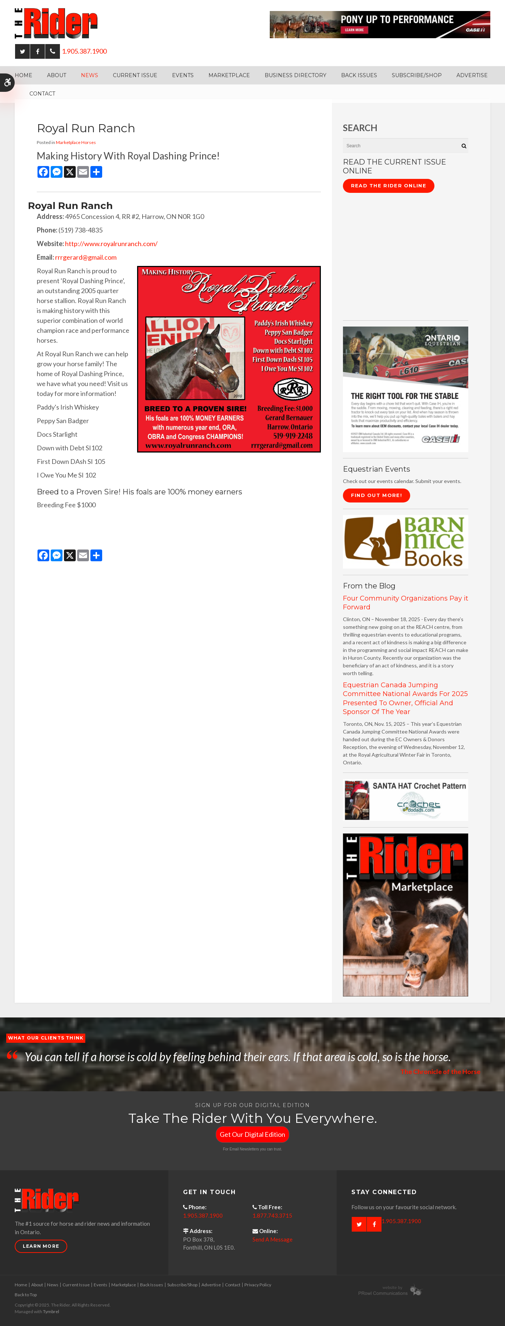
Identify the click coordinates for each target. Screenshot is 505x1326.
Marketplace (229, 75)
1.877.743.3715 (272, 1215)
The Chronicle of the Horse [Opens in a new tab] (440, 1071)
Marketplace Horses (76, 142)
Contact (42, 93)
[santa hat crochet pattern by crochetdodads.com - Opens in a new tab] (405, 799)
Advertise (472, 75)
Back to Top (26, 1294)
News (89, 75)
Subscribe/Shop (417, 75)
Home (23, 75)
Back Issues (359, 75)
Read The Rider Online (388, 185)
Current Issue (135, 75)
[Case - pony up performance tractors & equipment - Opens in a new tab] (380, 24)
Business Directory (295, 75)
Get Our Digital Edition (252, 1134)
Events (183, 75)
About (56, 75)
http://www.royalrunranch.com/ (111, 243)
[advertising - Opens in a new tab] (405, 914)
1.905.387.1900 (84, 51)
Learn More (41, 1246)
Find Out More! (376, 495)
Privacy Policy (257, 1284)
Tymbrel (51, 1311)
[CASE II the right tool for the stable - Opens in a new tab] (405, 389)
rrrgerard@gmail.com (86, 257)
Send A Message (272, 1239)
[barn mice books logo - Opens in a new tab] (405, 541)
